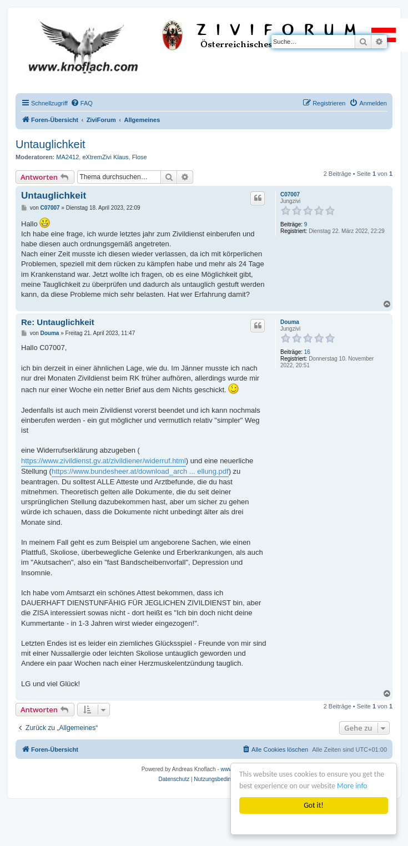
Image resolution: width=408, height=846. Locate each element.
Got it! (314, 805)
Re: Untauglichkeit (57, 322)
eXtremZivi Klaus (105, 157)
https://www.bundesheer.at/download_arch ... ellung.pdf (140, 471)
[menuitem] (81, 103)
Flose (139, 157)
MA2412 (67, 157)
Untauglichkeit (50, 144)
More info (352, 786)
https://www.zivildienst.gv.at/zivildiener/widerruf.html (103, 461)
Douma (289, 322)
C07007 (290, 194)
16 (307, 352)
